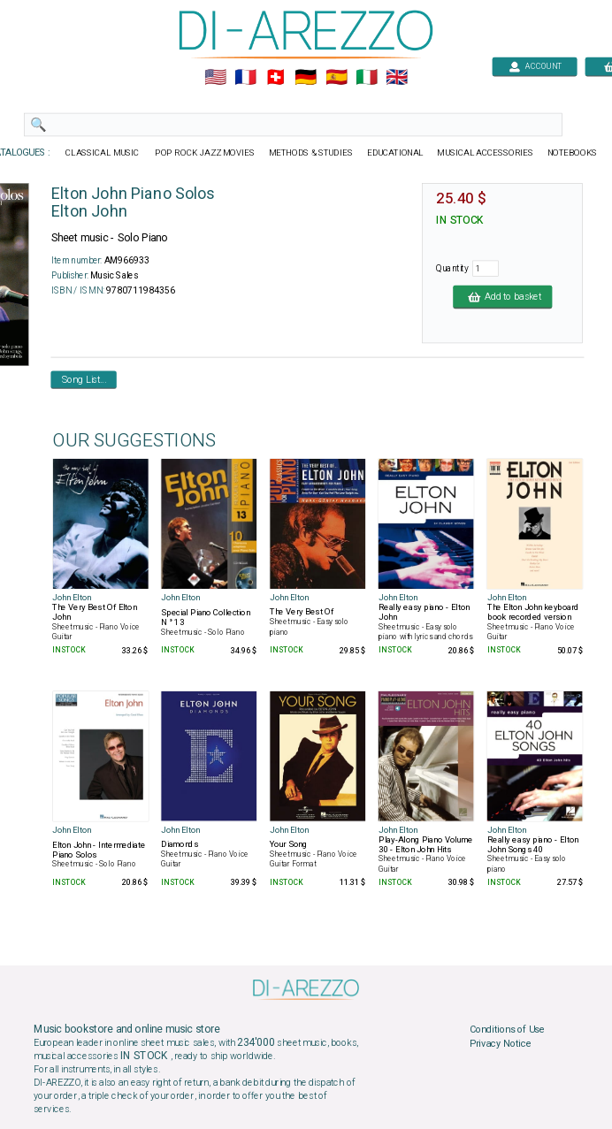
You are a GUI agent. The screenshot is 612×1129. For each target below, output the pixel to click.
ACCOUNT (535, 66)
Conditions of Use (507, 1030)
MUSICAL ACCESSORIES (485, 153)
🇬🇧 (397, 78)
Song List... (84, 379)
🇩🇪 (306, 78)
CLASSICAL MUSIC (103, 153)
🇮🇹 (367, 78)
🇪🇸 (336, 78)
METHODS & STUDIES (311, 153)
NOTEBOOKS (572, 153)
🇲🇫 (245, 78)
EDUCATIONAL (395, 153)
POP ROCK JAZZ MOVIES (205, 153)
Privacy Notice (501, 1043)
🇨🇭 (275, 78)
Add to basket (502, 296)
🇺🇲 (215, 78)
